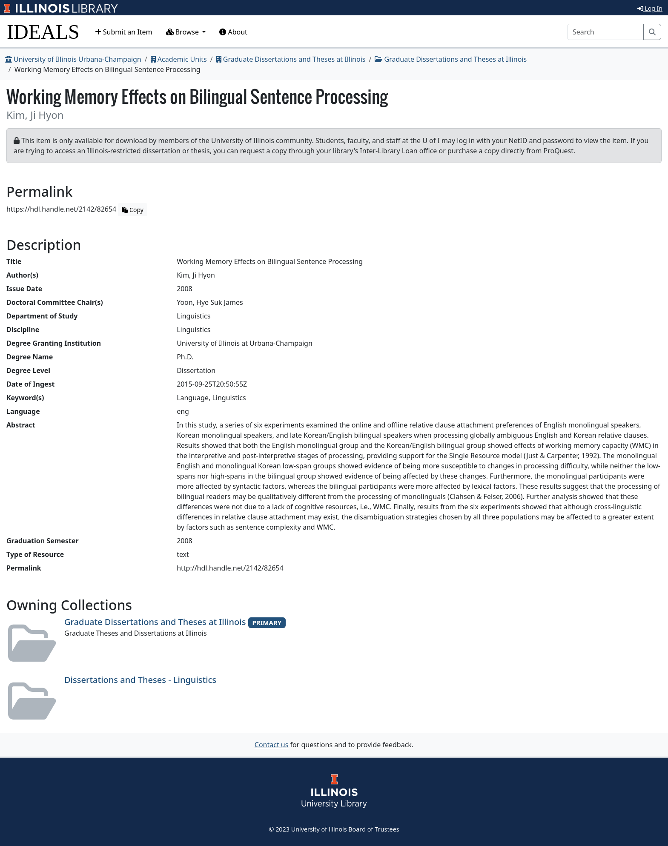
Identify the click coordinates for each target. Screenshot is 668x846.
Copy (132, 210)
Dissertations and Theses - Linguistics (140, 679)
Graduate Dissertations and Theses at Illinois (291, 59)
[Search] (605, 32)
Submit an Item (123, 32)
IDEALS (43, 31)
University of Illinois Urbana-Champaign (73, 59)
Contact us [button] (272, 744)
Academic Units (179, 59)
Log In (649, 8)
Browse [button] (183, 32)
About (233, 32)
